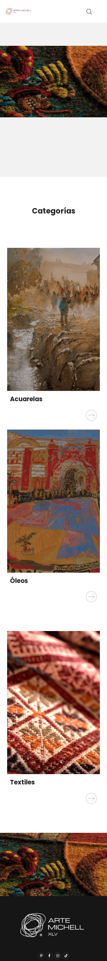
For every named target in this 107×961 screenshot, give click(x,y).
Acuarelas (26, 399)
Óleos (19, 580)
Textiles (22, 782)
